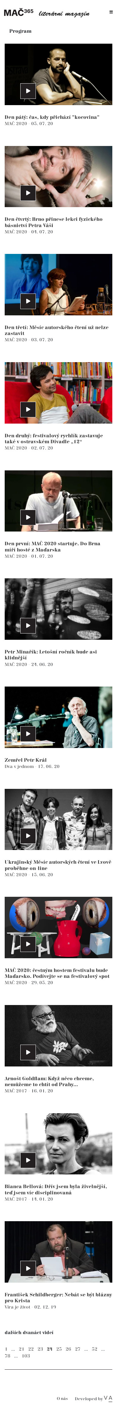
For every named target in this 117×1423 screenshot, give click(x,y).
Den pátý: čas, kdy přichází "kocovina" (52, 117)
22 (31, 1349)
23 (40, 1349)
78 (7, 1356)
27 (77, 1349)
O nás (62, 1399)
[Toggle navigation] (111, 12)
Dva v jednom (20, 766)
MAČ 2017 (16, 1091)
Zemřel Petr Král (26, 760)
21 (21, 1349)
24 (49, 1349)
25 (59, 1349)
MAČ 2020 (16, 123)
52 (94, 1349)
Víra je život (18, 1307)
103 (26, 1356)
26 (68, 1349)
